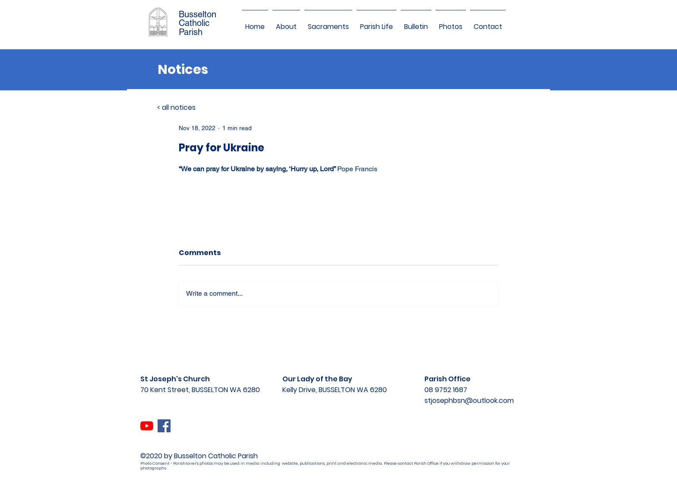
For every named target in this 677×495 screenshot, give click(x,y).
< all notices (176, 107)
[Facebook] (164, 425)
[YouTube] (146, 425)
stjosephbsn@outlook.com (469, 401)
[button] (286, 23)
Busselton (197, 14)
